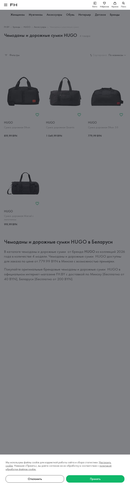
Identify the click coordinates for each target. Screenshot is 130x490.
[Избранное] (104, 5)
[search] (123, 5)
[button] (5, 5)
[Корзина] (115, 5)
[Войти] (95, 5)
